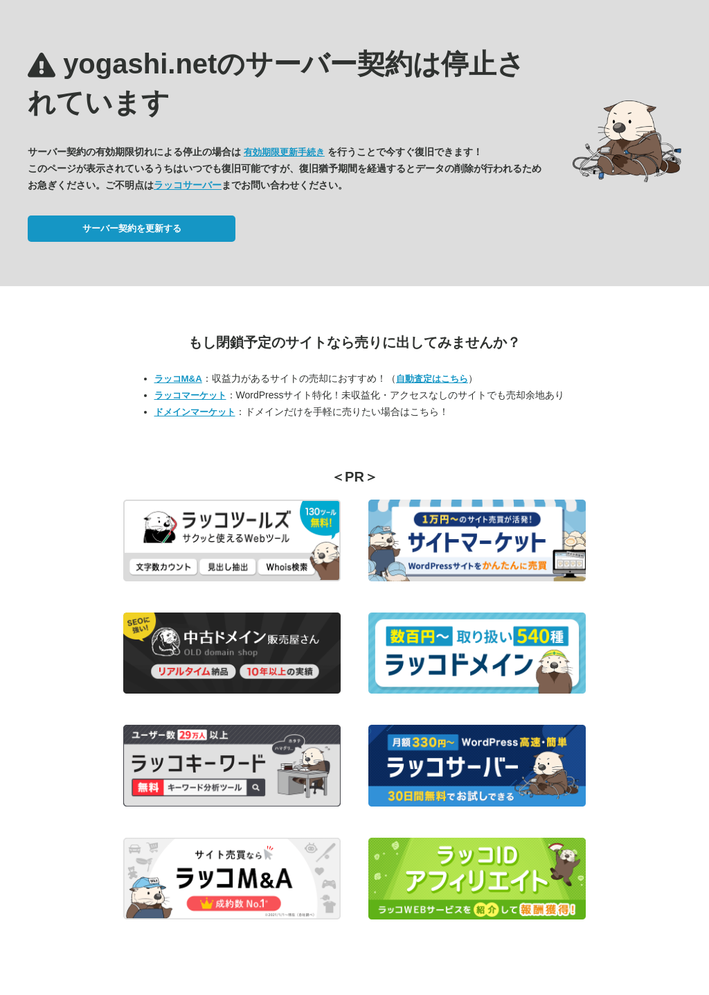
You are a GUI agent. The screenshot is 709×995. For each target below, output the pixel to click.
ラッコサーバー (188, 185)
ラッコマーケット (190, 395)
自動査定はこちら (432, 378)
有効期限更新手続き (284, 152)
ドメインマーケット (194, 412)
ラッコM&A (178, 378)
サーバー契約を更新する (131, 228)
